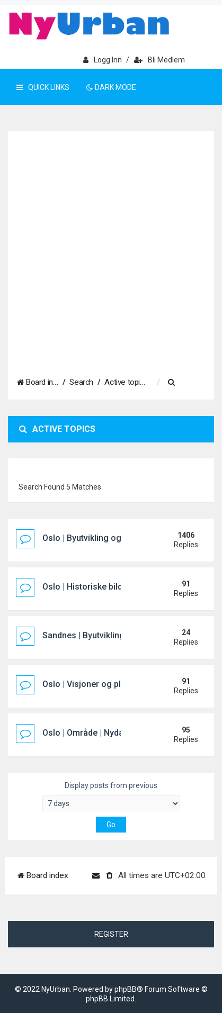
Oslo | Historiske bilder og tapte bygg (114, 587)
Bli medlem (159, 60)
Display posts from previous (111, 796)
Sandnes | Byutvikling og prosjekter (110, 635)
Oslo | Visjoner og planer (90, 684)
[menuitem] (180, 383)
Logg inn (102, 60)
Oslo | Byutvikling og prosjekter (102, 538)
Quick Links (42, 87)
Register (111, 934)
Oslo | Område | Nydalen (88, 733)
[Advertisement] (111, 248)
